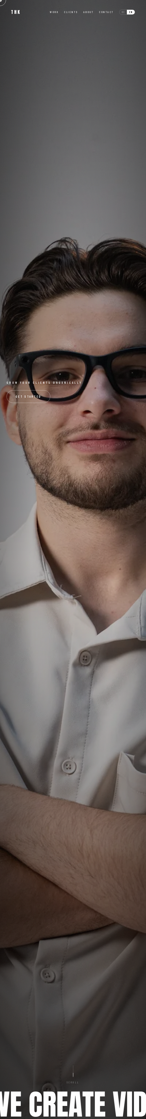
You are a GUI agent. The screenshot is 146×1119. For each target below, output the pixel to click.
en (131, 12)
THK (16, 12)
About (88, 12)
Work (54, 12)
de (123, 12)
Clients (71, 12)
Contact (106, 12)
